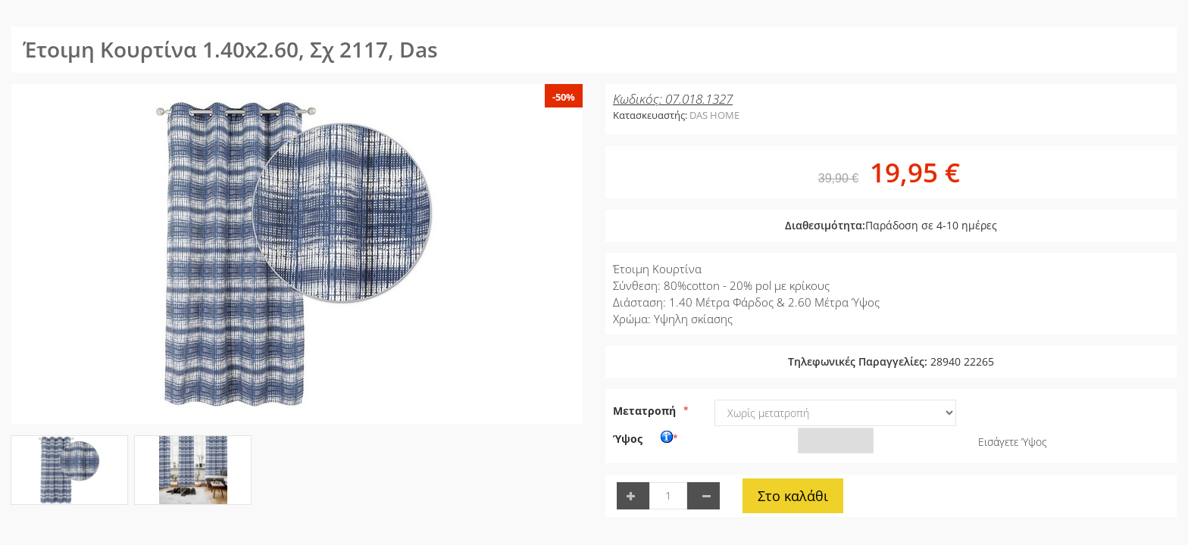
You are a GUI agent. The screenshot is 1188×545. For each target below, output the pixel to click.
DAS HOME (714, 115)
